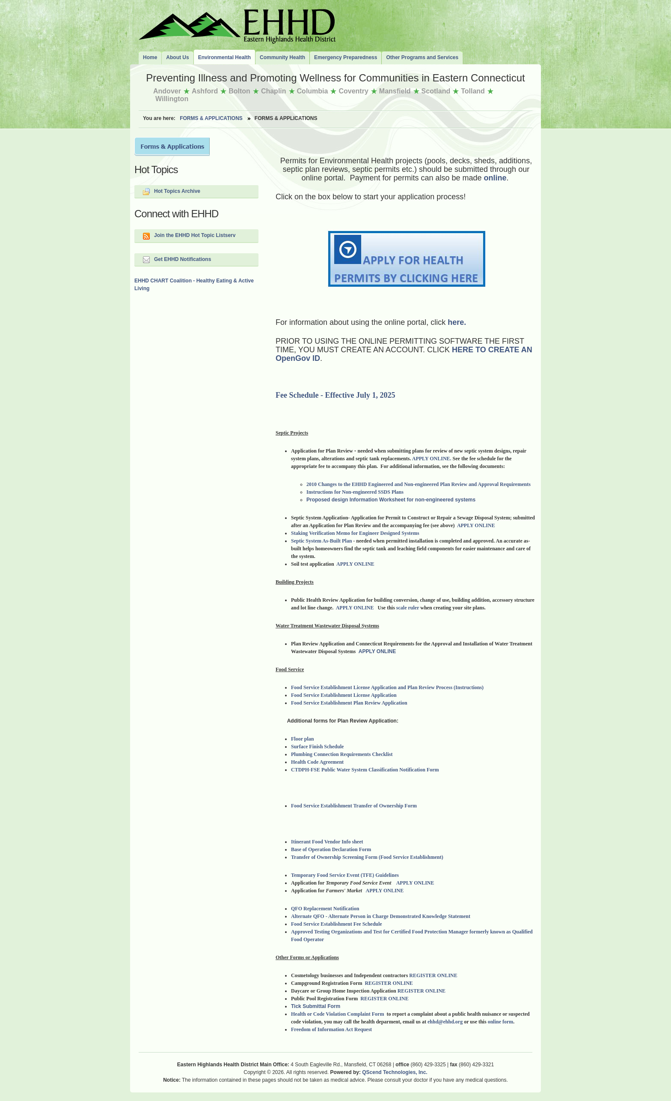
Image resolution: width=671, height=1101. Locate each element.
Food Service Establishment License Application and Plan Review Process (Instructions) (388, 687)
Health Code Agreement (317, 762)
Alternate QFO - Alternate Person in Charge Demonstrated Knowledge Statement (380, 916)
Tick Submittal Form (315, 1006)
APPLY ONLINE (476, 525)
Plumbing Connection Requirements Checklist (341, 754)
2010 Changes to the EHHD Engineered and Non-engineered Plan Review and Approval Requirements (418, 484)
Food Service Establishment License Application (344, 695)
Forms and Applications (172, 146)
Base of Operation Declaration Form (331, 849)
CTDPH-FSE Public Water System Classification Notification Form (365, 770)
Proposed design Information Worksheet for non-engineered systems (390, 500)
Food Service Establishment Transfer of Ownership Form (354, 806)
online (495, 178)
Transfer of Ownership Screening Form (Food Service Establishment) (367, 857)
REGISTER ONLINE (433, 975)
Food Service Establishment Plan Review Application (349, 703)
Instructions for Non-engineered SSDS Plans (355, 492)
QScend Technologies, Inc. (394, 1072)
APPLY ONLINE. (431, 459)
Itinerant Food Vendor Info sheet (327, 842)
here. (455, 322)
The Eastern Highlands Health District (237, 24)
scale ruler (407, 608)
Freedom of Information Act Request (331, 1029)
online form (501, 1022)
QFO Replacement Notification (325, 909)
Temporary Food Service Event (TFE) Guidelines (345, 875)
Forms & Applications (211, 118)
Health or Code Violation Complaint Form (338, 1014)
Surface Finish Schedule (317, 747)
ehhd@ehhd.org (445, 1022)
